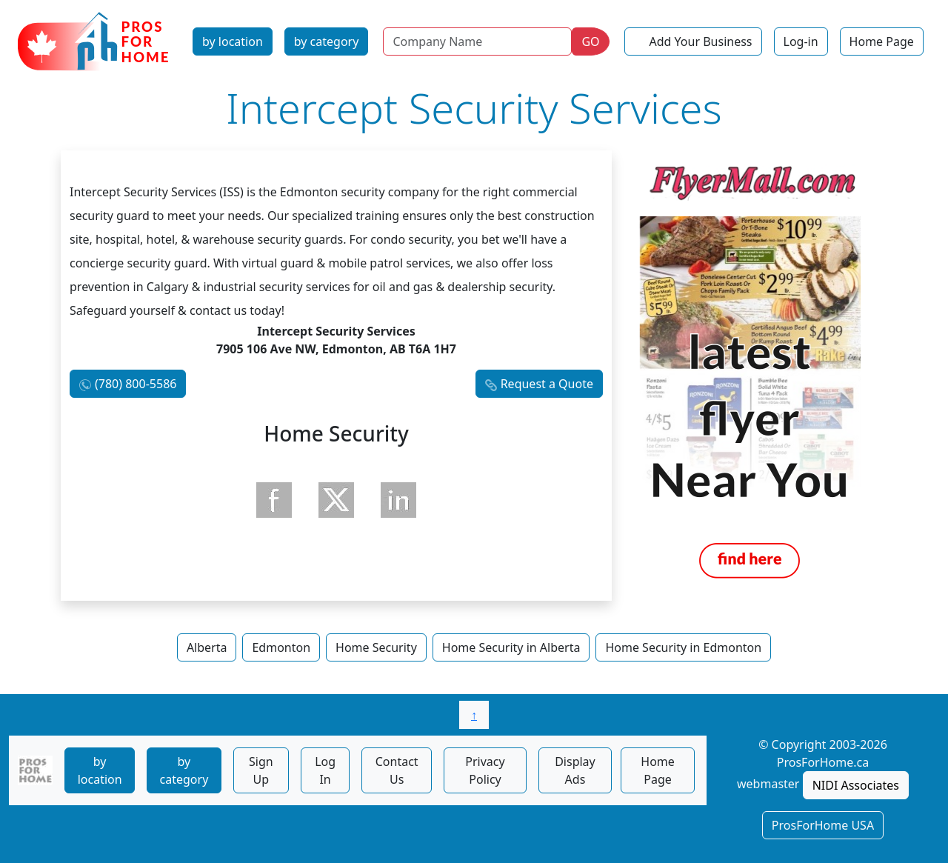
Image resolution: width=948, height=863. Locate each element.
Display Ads (575, 770)
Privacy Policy (484, 770)
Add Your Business (701, 41)
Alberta (207, 647)
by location (232, 41)
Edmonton (281, 647)
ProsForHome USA (823, 825)
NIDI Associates (855, 785)
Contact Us (396, 770)
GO (590, 41)
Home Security (376, 647)
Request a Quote (547, 384)
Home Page (881, 41)
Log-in (801, 41)
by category (326, 41)
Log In (325, 770)
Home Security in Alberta (511, 647)
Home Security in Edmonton (683, 647)
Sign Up (261, 770)
